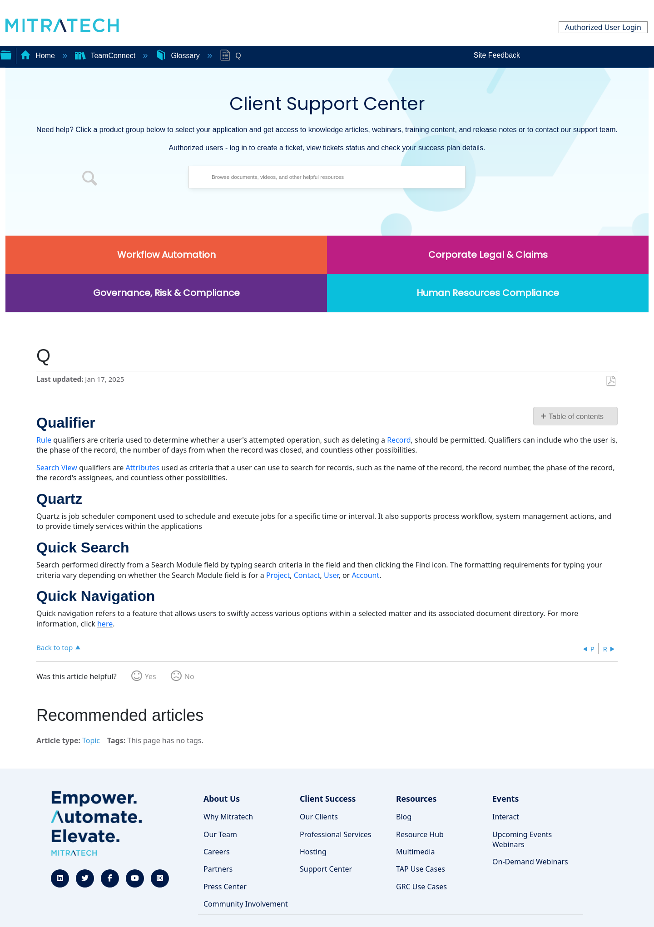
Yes (150, 676)
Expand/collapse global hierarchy (6, 54)
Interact (505, 817)
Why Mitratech (228, 817)
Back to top (54, 647)
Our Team (220, 834)
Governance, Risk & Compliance (166, 292)
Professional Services (336, 834)
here (105, 624)
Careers (216, 852)
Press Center (225, 887)
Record (399, 440)
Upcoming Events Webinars (522, 839)
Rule (43, 440)
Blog (403, 817)
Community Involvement (245, 904)
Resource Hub (420, 834)
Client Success (328, 798)
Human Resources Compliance (487, 292)
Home (38, 55)
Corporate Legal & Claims (488, 254)
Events (505, 798)
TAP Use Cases (420, 869)
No (189, 676)
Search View (56, 468)
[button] (90, 179)
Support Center (326, 869)
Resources (416, 798)
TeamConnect (106, 55)
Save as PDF (610, 381)
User (331, 575)
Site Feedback (497, 55)
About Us (221, 798)
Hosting (313, 852)
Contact (307, 575)
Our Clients (319, 817)
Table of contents (576, 416)
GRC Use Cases (421, 887)
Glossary (178, 55)
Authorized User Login (603, 27)
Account (365, 575)
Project (278, 575)
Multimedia (415, 852)
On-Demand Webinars (530, 862)
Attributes (142, 468)
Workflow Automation (166, 254)
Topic (91, 740)
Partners (218, 869)
